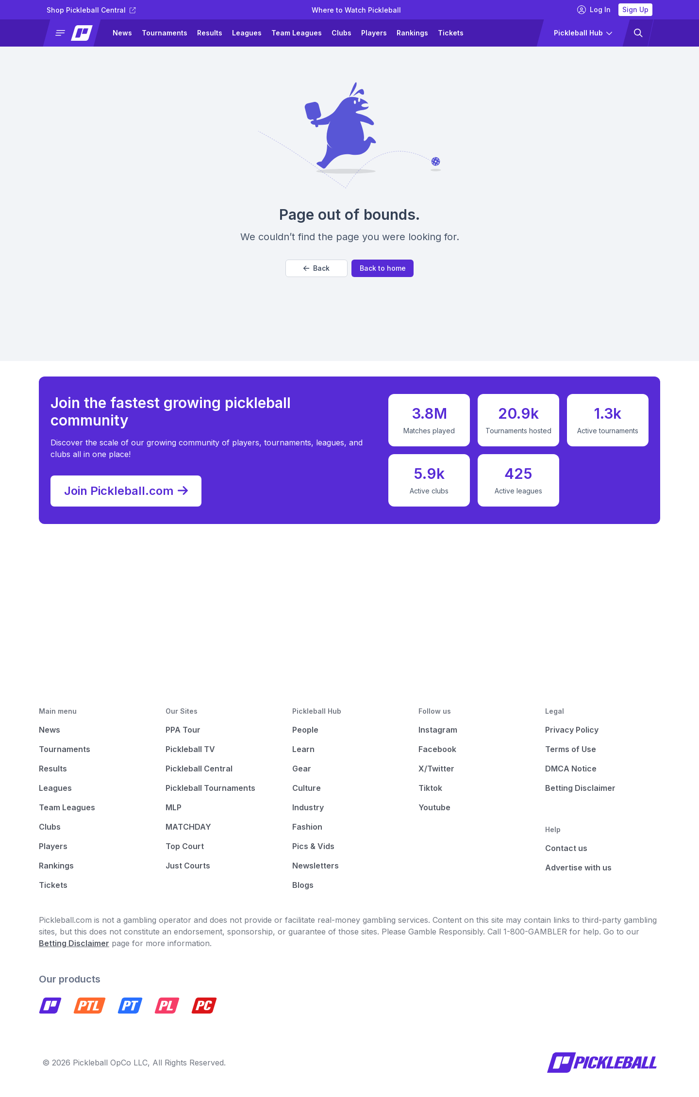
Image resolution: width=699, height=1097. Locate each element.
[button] (76, 33)
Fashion (307, 827)
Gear (301, 768)
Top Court (185, 846)
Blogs (303, 885)
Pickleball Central (199, 768)
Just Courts (188, 865)
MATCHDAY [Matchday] (188, 827)
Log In (594, 9)
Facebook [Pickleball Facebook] (437, 749)
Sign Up (635, 9)
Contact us (566, 848)
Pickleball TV (190, 749)
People (305, 730)
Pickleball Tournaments (210, 788)
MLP (174, 807)
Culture (306, 788)
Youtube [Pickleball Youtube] (434, 807)
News (122, 33)
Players (374, 33)
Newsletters (315, 865)
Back (316, 268)
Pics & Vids (313, 846)
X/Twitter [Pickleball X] (436, 768)
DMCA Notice (571, 768)
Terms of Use (570, 749)
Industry (308, 807)
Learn (303, 749)
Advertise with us (578, 867)
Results (209, 33)
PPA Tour (183, 730)
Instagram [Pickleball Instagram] (437, 730)
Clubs (341, 33)
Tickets (451, 33)
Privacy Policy (572, 730)
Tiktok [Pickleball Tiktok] (430, 788)
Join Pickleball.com (126, 491)
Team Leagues (296, 33)
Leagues (247, 33)
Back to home (383, 268)
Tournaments (164, 33)
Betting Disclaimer (580, 788)
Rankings (412, 33)
